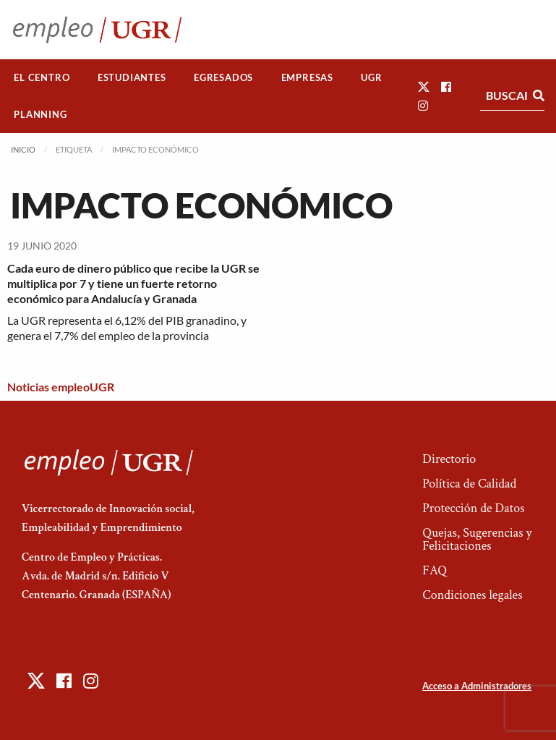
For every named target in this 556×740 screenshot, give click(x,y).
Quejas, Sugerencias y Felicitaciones (476, 539)
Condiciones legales (472, 595)
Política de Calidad (469, 483)
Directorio (449, 459)
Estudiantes (132, 77)
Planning (40, 114)
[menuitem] (42, 77)
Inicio (23, 149)
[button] (423, 86)
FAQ (434, 570)
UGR (371, 77)
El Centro (41, 77)
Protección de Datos (473, 508)
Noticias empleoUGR (60, 387)
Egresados (223, 77)
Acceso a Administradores (476, 686)
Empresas (307, 77)
